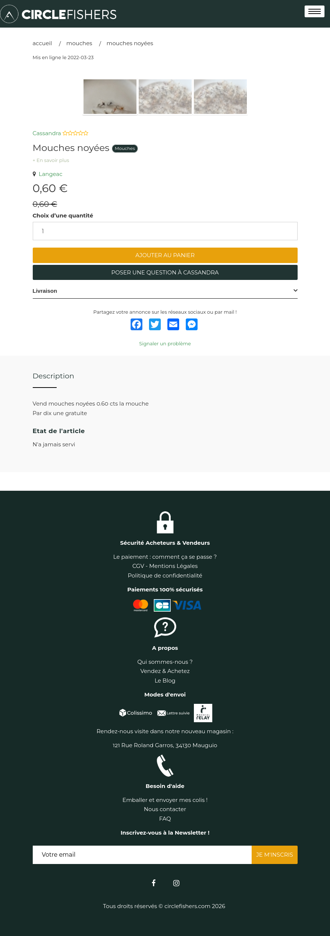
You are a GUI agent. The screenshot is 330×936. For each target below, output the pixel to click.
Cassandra (48, 133)
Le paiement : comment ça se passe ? (165, 556)
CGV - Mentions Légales (165, 565)
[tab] (165, 291)
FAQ (165, 818)
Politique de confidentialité (165, 575)
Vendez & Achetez (164, 670)
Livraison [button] (45, 291)
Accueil (42, 43)
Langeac (48, 173)
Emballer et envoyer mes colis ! (165, 799)
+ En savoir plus (51, 160)
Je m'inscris (274, 854)
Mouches (79, 43)
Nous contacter (165, 809)
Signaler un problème (165, 343)
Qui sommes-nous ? (165, 661)
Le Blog (165, 680)
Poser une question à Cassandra (165, 272)
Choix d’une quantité (63, 215)
